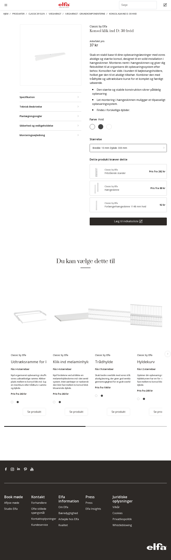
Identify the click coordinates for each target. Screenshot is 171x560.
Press (89, 503)
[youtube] (32, 469)
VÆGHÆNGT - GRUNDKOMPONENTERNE (85, 13)
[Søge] (138, 5)
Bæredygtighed (68, 513)
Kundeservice (39, 525)
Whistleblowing (122, 525)
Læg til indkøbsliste (126, 221)
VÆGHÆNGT (55, 13)
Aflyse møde (11, 503)
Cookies (118, 513)
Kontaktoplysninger (43, 519)
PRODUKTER (18, 13)
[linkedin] (19, 469)
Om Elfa (63, 507)
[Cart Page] (165, 5)
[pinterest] (26, 469)
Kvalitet (63, 525)
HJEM (5, 13)
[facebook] (6, 469)
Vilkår (116, 507)
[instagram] (13, 469)
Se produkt (34, 412)
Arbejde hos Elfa (68, 519)
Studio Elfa (11, 509)
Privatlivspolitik (122, 519)
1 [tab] (45, 426)
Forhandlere (39, 503)
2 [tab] (126, 426)
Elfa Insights (93, 509)
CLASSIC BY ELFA (37, 13)
